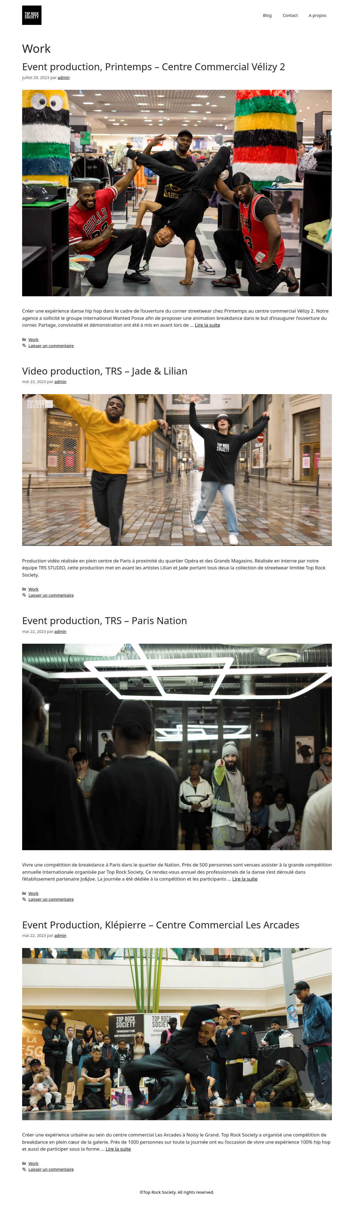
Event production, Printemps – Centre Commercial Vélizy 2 (153, 66)
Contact (290, 15)
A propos (317, 15)
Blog (267, 15)
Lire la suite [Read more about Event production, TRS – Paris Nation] (244, 879)
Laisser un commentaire (51, 345)
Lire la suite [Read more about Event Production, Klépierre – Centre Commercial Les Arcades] (118, 1149)
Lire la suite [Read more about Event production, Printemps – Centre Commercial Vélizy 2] (207, 325)
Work (33, 339)
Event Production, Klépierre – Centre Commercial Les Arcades (161, 924)
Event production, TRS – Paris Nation (104, 620)
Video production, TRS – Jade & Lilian (105, 370)
